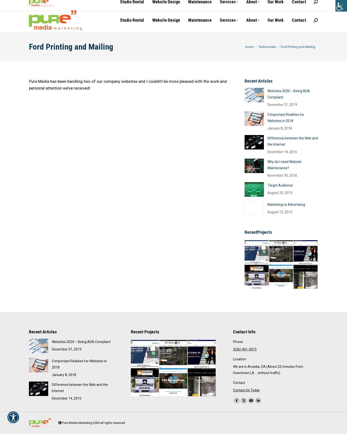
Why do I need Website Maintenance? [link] (284, 165)
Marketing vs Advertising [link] (286, 205)
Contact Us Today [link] (246, 390)
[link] (341, 6)
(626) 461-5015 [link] (44, 4)
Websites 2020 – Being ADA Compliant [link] (288, 94)
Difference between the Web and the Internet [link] (292, 141)
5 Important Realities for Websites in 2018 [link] (285, 118)
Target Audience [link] (280, 185)
